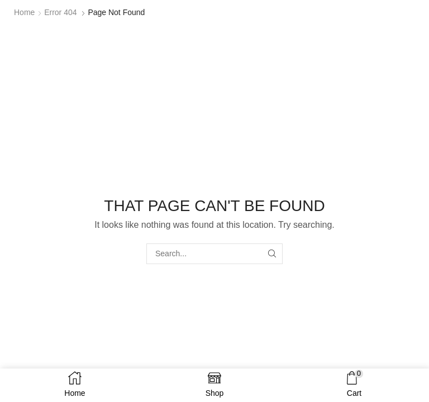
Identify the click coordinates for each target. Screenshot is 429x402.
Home (24, 12)
